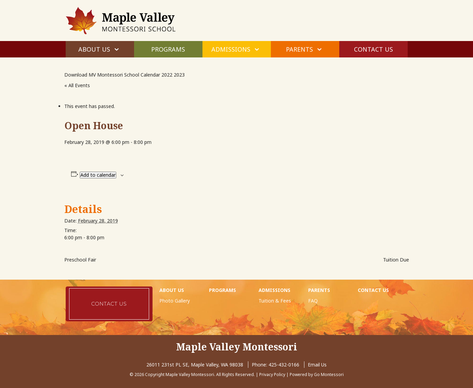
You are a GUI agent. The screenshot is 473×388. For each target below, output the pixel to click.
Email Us (317, 364)
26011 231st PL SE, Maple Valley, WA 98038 (194, 364)
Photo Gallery (174, 300)
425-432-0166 (283, 364)
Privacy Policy (272, 374)
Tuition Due (396, 259)
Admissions (230, 49)
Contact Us (373, 49)
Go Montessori (329, 374)
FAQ (313, 300)
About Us (94, 49)
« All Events (77, 85)
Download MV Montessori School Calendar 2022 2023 (124, 74)
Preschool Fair (80, 259)
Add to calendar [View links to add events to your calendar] (98, 175)
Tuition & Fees (275, 300)
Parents (299, 49)
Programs (168, 49)
